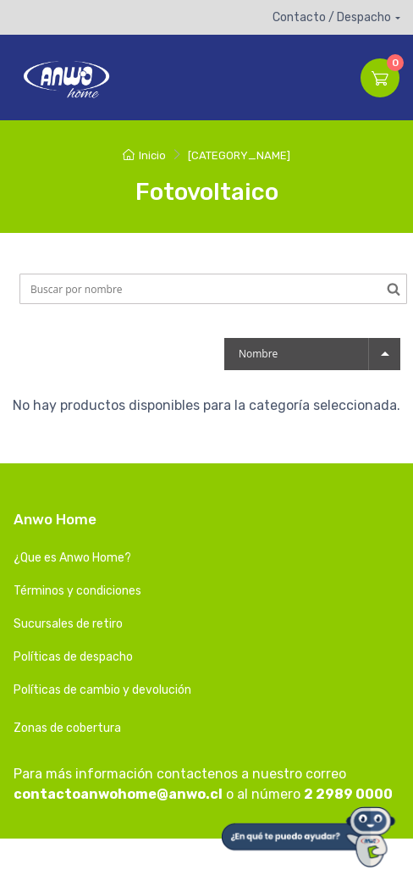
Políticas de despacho (73, 657)
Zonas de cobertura (67, 728)
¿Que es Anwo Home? (72, 558)
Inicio (144, 155)
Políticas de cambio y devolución (102, 690)
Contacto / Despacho (332, 17)
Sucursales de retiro (68, 624)
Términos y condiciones (77, 591)
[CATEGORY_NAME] (239, 155)
